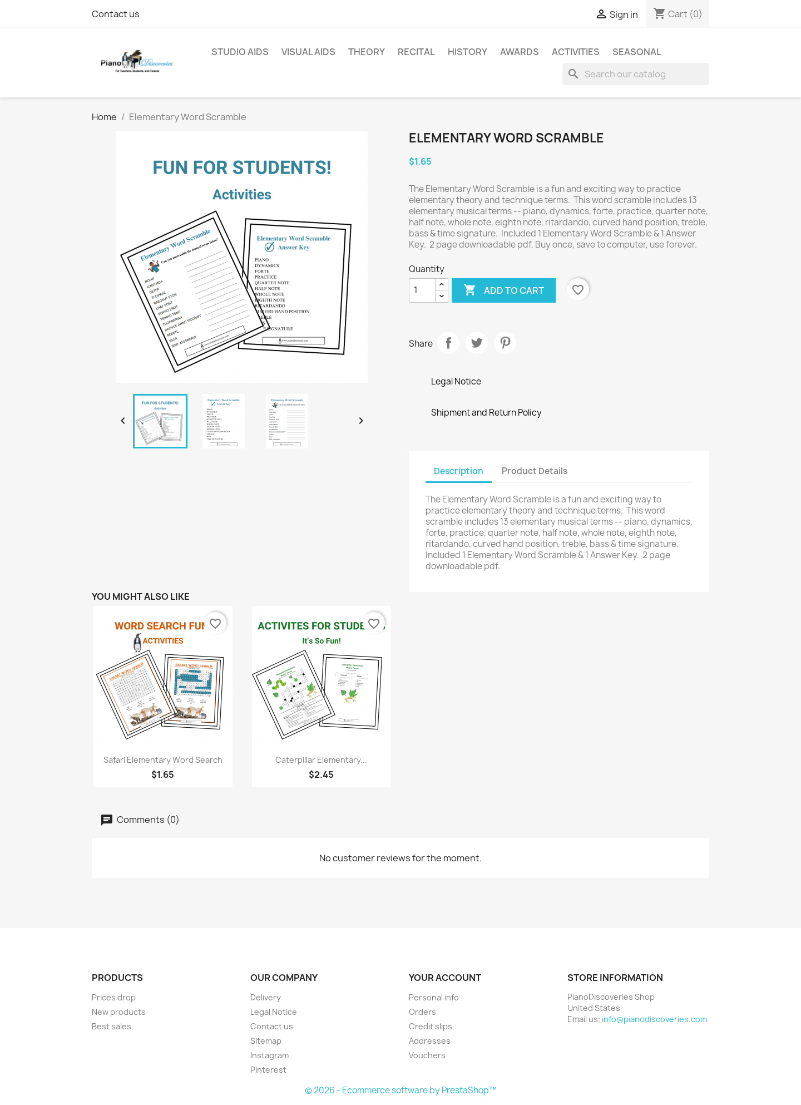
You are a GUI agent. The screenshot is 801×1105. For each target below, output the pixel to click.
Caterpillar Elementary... (321, 759)
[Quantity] (422, 290)
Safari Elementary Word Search (162, 759)
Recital (416, 52)
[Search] (635, 74)
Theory (366, 52)
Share (448, 343)
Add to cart (503, 290)
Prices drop (114, 997)
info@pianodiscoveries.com (654, 1019)
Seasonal (636, 52)
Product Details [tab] (534, 471)
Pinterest (505, 343)
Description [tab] (458, 471)
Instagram (269, 1055)
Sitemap (265, 1040)
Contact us (116, 14)
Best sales (111, 1026)
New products (119, 1012)
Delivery (265, 997)
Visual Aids (308, 52)
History (467, 52)
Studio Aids (240, 52)
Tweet (477, 343)
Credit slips (430, 1026)
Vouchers (427, 1055)
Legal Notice (273, 1012)
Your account (445, 977)
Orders (422, 1012)
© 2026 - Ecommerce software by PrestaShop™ (401, 1090)
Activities (576, 52)
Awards (519, 52)
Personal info (434, 997)
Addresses (430, 1040)
